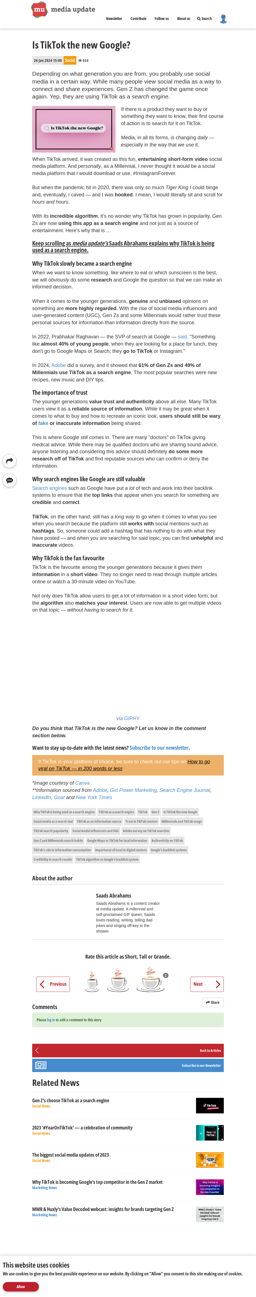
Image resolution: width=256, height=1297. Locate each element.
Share (213, 1002)
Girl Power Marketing (133, 790)
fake (43, 423)
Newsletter (114, 18)
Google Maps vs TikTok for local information (117, 840)
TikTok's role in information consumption (62, 849)
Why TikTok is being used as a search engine (64, 811)
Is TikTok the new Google (180, 811)
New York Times (94, 797)
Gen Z (155, 811)
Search (204, 18)
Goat (59, 797)
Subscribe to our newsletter (159, 747)
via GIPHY (128, 718)
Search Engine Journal (185, 790)
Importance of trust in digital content (121, 849)
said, (183, 337)
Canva (82, 783)
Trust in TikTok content (141, 821)
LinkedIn (41, 797)
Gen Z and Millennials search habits (58, 840)
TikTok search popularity (51, 830)
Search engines (49, 488)
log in (51, 1019)
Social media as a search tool (53, 821)
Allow (21, 1286)
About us (183, 18)
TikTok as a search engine (116, 811)
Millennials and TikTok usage (182, 821)
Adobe (58, 365)
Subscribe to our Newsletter (201, 1065)
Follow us (162, 18)
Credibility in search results (53, 859)
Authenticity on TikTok (167, 840)
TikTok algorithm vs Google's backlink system (107, 859)
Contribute (138, 18)
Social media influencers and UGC (95, 830)
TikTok (142, 811)
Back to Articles (210, 1050)
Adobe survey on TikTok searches (146, 830)
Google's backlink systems (169, 849)
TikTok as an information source (99, 821)
